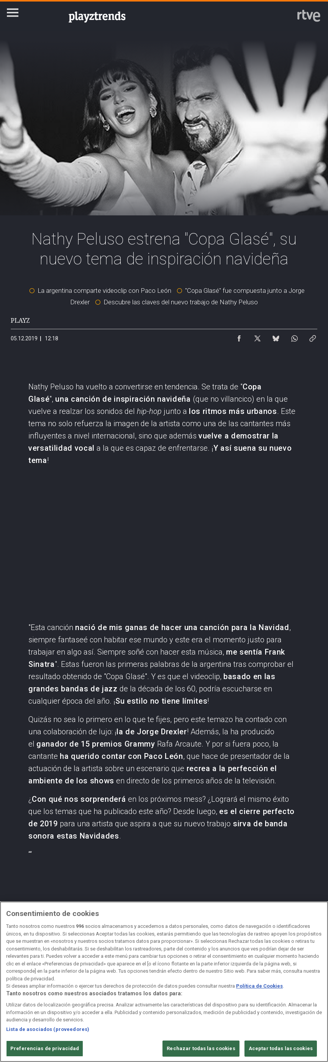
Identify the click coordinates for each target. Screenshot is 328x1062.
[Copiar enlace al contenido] (312, 336)
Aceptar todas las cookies (281, 1048)
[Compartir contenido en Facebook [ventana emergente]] (239, 336)
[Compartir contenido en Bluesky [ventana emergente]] (276, 336)
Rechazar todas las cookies (201, 1048)
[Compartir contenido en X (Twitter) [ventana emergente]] (257, 336)
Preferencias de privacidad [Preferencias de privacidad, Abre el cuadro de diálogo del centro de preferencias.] (44, 1048)
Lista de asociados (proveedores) (47, 1029)
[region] (164, 981)
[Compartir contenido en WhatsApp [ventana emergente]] (294, 336)
